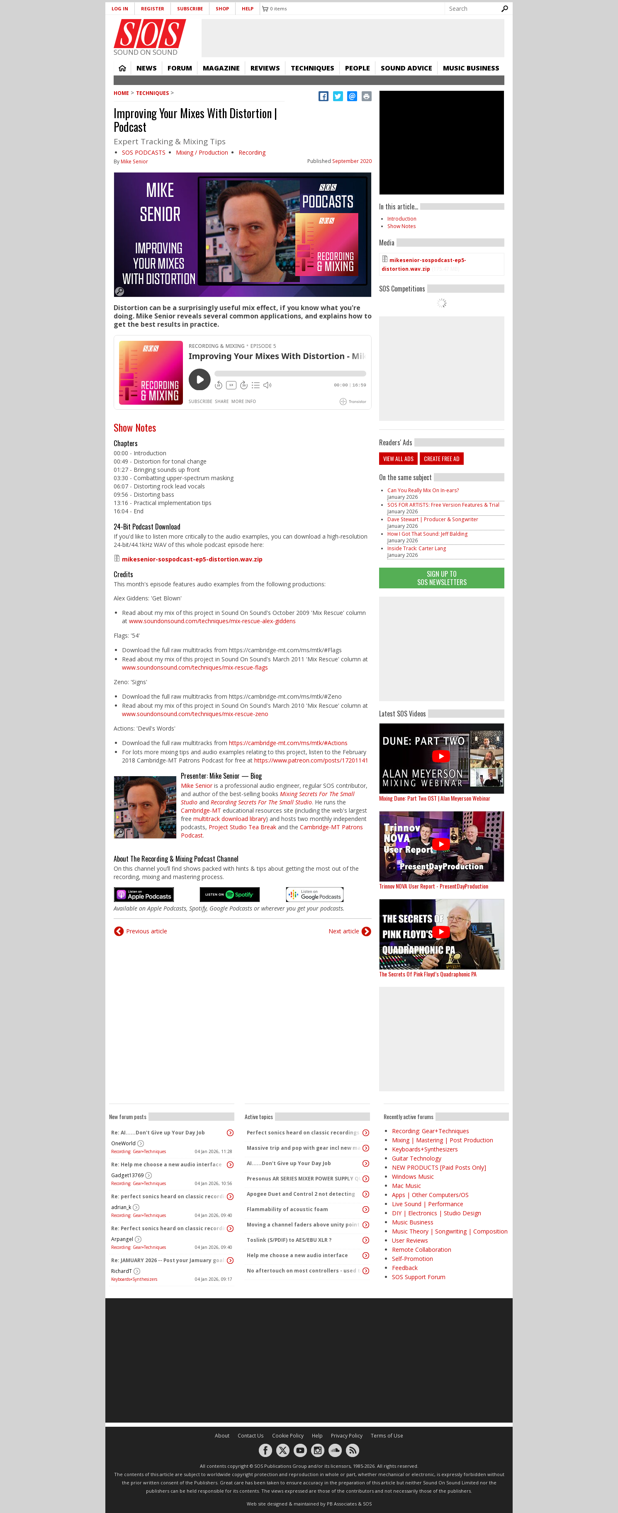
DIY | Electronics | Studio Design (436, 1213)
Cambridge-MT (201, 810)
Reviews (265, 68)
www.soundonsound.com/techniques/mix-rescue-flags (195, 667)
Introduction (401, 218)
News (146, 68)
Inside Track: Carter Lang (416, 548)
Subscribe (190, 8)
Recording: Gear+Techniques (138, 1151)
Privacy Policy (347, 1435)
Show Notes (135, 427)
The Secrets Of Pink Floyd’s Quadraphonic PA (428, 973)
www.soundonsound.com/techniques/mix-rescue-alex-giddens (212, 621)
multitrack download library (229, 819)
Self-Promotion (412, 1259)
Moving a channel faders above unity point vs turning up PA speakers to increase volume (305, 1224)
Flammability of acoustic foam (287, 1209)
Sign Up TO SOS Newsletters (442, 577)
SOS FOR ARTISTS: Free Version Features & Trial (443, 504)
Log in (120, 8)
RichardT (121, 1271)
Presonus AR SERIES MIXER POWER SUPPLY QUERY (305, 1178)
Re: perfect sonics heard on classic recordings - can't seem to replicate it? (169, 1196)
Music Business (471, 68)
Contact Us (251, 1435)
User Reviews (410, 1240)
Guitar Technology (416, 1158)
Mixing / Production (202, 152)
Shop (222, 8)
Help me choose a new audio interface (297, 1255)
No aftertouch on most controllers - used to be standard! (305, 1270)
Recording (251, 152)
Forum (180, 68)
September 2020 (352, 161)
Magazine (221, 68)
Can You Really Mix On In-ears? (423, 490)
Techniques (312, 68)
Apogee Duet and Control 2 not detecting (301, 1193)
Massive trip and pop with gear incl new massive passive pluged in (305, 1147)
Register (152, 8)
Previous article (146, 931)
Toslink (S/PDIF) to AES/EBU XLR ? (289, 1239)
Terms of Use (387, 1435)
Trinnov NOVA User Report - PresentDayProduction (433, 886)
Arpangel (122, 1239)
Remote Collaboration (421, 1249)
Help (247, 8)
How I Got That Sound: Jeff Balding (427, 533)
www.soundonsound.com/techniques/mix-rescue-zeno (195, 714)
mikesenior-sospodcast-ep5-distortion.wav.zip (192, 559)
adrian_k (121, 1207)
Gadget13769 (127, 1175)
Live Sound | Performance (427, 1204)
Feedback (405, 1268)
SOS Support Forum (418, 1277)
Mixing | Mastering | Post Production (442, 1140)
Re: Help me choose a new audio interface (166, 1164)
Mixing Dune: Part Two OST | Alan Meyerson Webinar (434, 798)
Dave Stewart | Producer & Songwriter (432, 519)
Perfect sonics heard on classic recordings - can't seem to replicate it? (305, 1132)
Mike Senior (134, 161)
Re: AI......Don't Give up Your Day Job (158, 1132)
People (357, 68)
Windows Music (413, 1176)
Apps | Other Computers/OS (430, 1195)
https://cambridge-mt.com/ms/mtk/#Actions (288, 743)
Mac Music (406, 1186)
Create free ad (442, 458)
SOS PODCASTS (143, 152)
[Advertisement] (442, 649)
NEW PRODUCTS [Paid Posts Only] (439, 1167)
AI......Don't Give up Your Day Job (289, 1163)
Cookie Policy (288, 1435)
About (222, 1435)
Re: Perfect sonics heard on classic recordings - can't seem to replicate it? (169, 1228)
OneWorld (123, 1143)
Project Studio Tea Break (242, 827)
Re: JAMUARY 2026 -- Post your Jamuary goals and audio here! (169, 1260)
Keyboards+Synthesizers (134, 1279)
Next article (343, 931)
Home (122, 68)
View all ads (398, 458)
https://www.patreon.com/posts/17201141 (311, 760)
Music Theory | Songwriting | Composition (450, 1231)
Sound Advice (406, 68)
